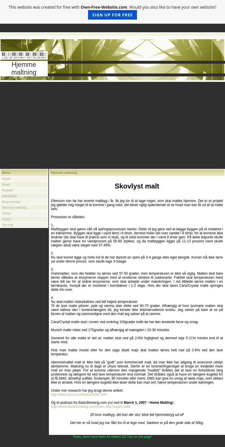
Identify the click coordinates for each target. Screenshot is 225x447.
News (6, 184)
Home (6, 178)
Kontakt (7, 190)
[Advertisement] (112, 125)
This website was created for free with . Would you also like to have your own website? (112, 12)
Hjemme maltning (14, 207)
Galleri (6, 219)
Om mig (7, 225)
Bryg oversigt (11, 201)
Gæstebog (9, 196)
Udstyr (6, 213)
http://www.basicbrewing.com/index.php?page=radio (91, 407)
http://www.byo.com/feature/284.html (79, 395)
